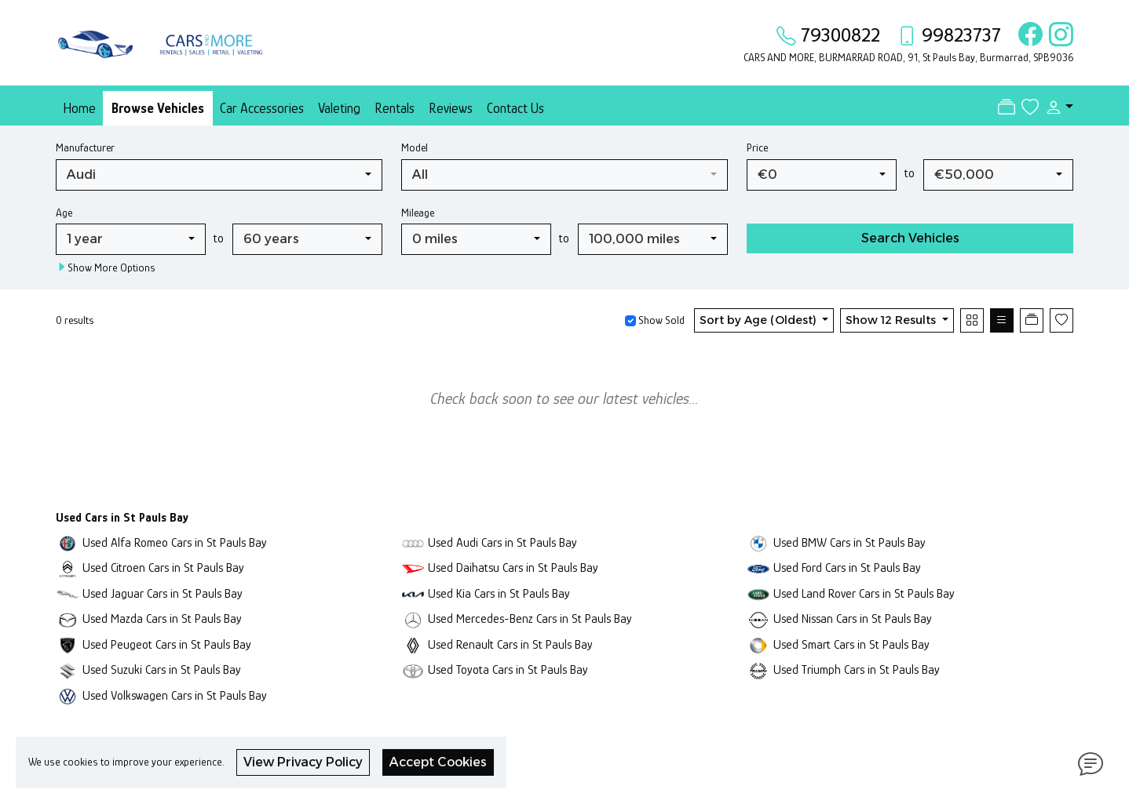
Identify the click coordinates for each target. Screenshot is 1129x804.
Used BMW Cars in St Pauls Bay (849, 542)
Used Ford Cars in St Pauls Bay (847, 567)
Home (79, 108)
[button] (1056, 107)
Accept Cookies (438, 762)
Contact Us (515, 108)
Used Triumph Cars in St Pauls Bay (856, 669)
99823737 (961, 34)
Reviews (451, 108)
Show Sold (660, 320)
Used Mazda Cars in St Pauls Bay (162, 618)
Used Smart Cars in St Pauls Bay (851, 644)
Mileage (417, 212)
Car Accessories (262, 108)
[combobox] (219, 175)
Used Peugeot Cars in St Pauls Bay (166, 644)
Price (757, 147)
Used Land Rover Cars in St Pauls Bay (864, 593)
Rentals (395, 108)
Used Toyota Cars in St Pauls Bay (508, 669)
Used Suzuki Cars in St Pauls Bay (161, 669)
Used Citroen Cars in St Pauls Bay (163, 567)
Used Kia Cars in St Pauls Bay (499, 593)
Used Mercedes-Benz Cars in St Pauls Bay (530, 618)
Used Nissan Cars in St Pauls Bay (852, 618)
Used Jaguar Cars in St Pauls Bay (162, 593)
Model (414, 147)
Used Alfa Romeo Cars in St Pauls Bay (174, 542)
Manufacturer (85, 147)
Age (64, 212)
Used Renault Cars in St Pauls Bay (510, 644)
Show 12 (892, 320)
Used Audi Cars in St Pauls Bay (502, 542)
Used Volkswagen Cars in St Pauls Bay (174, 695)
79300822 (840, 34)
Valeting (339, 108)
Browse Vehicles (157, 108)
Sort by (760, 320)
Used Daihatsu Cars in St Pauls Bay (513, 567)
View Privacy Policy (303, 762)
